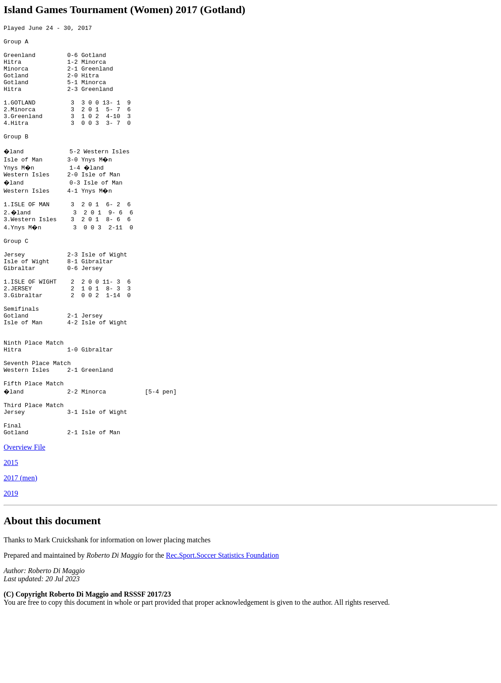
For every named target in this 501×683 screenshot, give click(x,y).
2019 (11, 562)
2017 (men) (20, 547)
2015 (11, 532)
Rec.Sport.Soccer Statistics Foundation (222, 624)
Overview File (24, 516)
